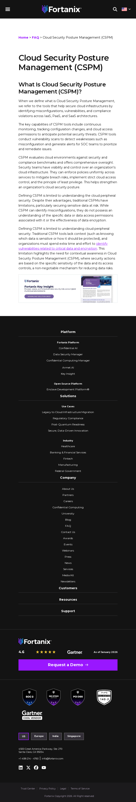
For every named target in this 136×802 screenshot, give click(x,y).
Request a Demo (65, 664)
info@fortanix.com (52, 758)
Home (23, 37)
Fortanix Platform (68, 342)
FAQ (35, 37)
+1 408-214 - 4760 (28, 758)
